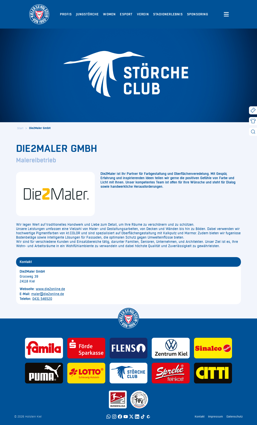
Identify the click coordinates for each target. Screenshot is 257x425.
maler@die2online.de (47, 294)
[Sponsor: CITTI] (213, 373)
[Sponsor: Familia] (44, 348)
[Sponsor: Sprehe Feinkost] (171, 373)
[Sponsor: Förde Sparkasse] (86, 348)
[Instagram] (114, 416)
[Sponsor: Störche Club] (129, 373)
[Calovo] (148, 416)
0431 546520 (42, 299)
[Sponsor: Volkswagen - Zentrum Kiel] (171, 348)
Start (20, 128)
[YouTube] (126, 416)
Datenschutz (234, 417)
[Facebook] (120, 416)
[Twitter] (131, 416)
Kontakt (200, 417)
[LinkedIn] (137, 416)
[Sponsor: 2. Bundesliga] (118, 399)
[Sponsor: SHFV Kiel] (139, 399)
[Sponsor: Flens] (129, 348)
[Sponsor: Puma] (44, 373)
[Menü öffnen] (226, 14)
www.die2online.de (50, 289)
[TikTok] (143, 416)
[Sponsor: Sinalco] (213, 348)
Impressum (215, 417)
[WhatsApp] (108, 416)
